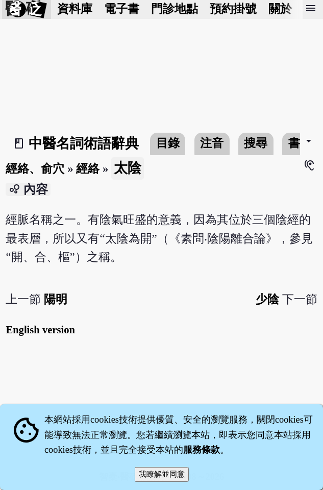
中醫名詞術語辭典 (84, 143)
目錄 (168, 143)
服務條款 (201, 450)
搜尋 (255, 143)
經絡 (88, 168)
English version (40, 329)
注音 (211, 143)
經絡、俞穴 (35, 168)
